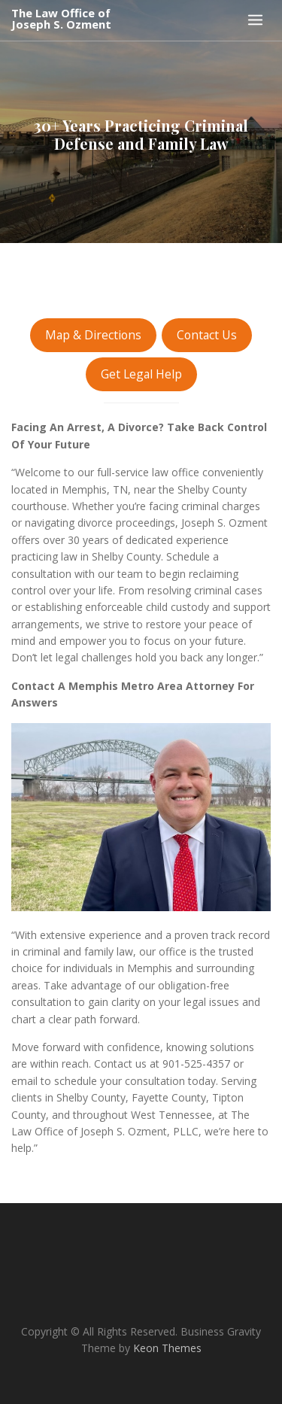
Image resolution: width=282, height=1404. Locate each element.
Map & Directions (93, 335)
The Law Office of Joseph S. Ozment (61, 19)
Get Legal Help (141, 374)
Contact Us (207, 335)
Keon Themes (167, 1348)
